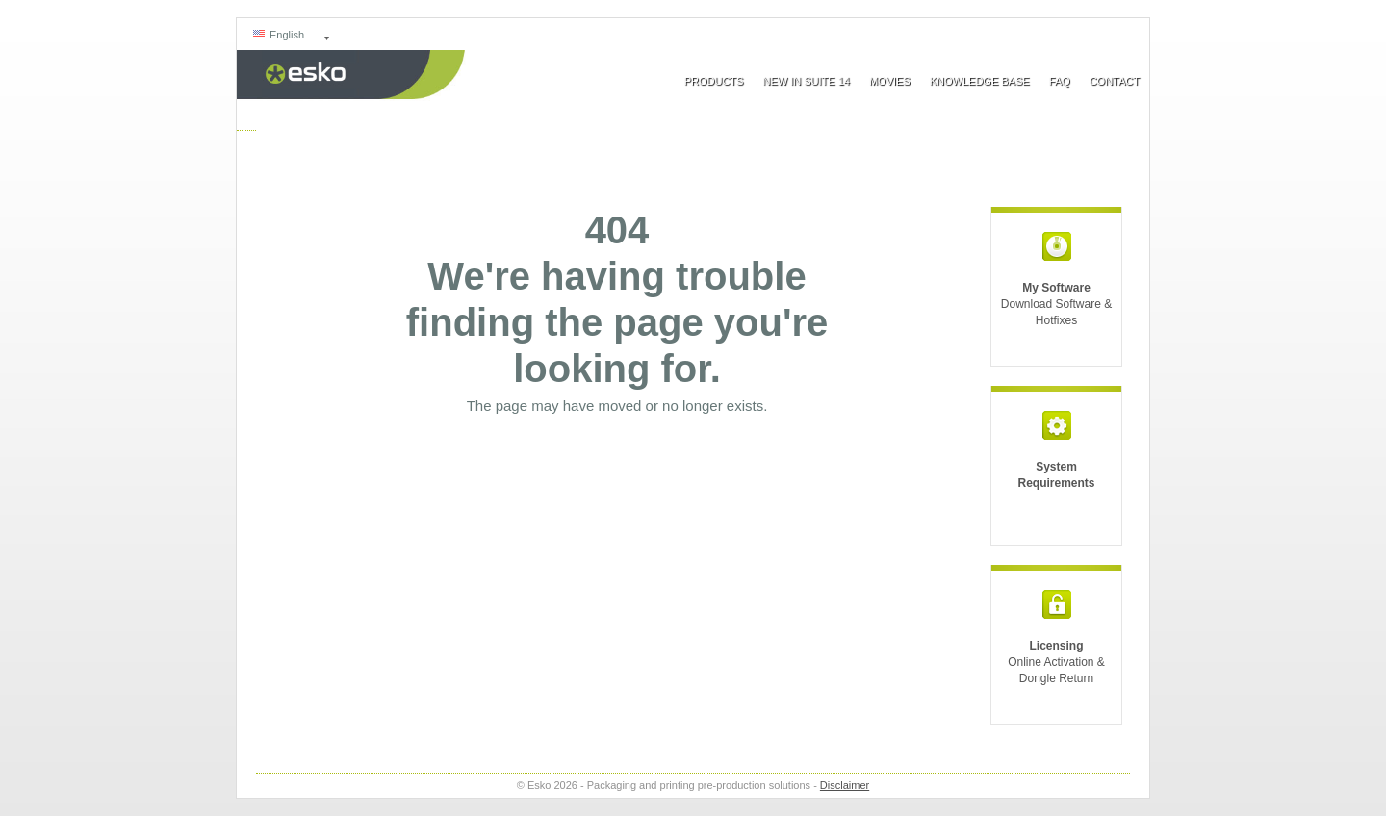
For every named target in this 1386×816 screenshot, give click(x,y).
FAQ (1059, 81)
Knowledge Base (980, 81)
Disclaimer (844, 785)
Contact (1115, 81)
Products (714, 81)
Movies (890, 81)
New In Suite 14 (805, 81)
